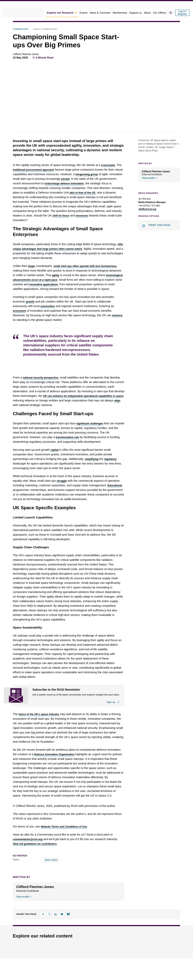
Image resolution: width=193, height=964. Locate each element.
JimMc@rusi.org (147, 209)
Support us (137, 12)
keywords (19, 863)
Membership (123, 12)
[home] (27, 12)
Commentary (20, 29)
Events (88, 12)
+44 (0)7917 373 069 (148, 205)
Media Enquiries (147, 193)
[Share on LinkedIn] (53, 922)
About (149, 12)
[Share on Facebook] (40, 922)
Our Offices (160, 12)
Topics (16, 867)
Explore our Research (69, 12)
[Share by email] (59, 922)
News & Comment (104, 12)
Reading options (147, 216)
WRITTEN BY (144, 163)
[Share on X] (46, 922)
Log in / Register (182, 12)
